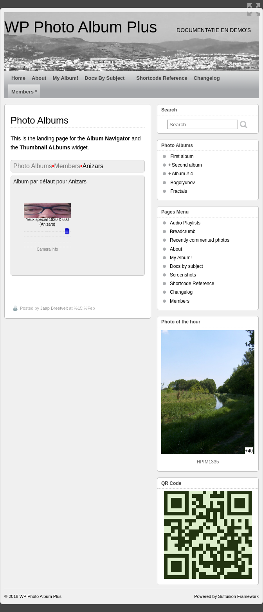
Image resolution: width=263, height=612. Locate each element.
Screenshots (183, 275)
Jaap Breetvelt (54, 308)
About (39, 78)
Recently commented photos (199, 240)
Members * (24, 92)
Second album (187, 165)
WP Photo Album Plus (80, 27)
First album (181, 156)
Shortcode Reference (161, 78)
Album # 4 (182, 173)
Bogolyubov (182, 182)
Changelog (210, 79)
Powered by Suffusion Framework (226, 596)
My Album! (65, 78)
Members (67, 166)
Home (18, 78)
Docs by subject (108, 79)
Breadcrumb (182, 231)
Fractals (178, 191)
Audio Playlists (185, 223)
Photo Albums (32, 166)
